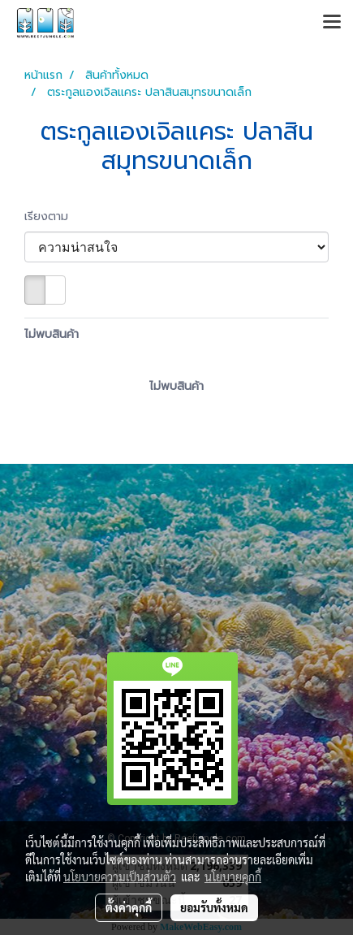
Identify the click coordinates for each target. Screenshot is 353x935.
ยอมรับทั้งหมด (214, 907)
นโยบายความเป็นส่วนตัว (119, 876)
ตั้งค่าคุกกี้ (128, 907)
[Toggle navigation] (332, 23)
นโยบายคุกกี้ (232, 876)
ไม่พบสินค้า (51, 334)
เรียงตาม (52, 216)
